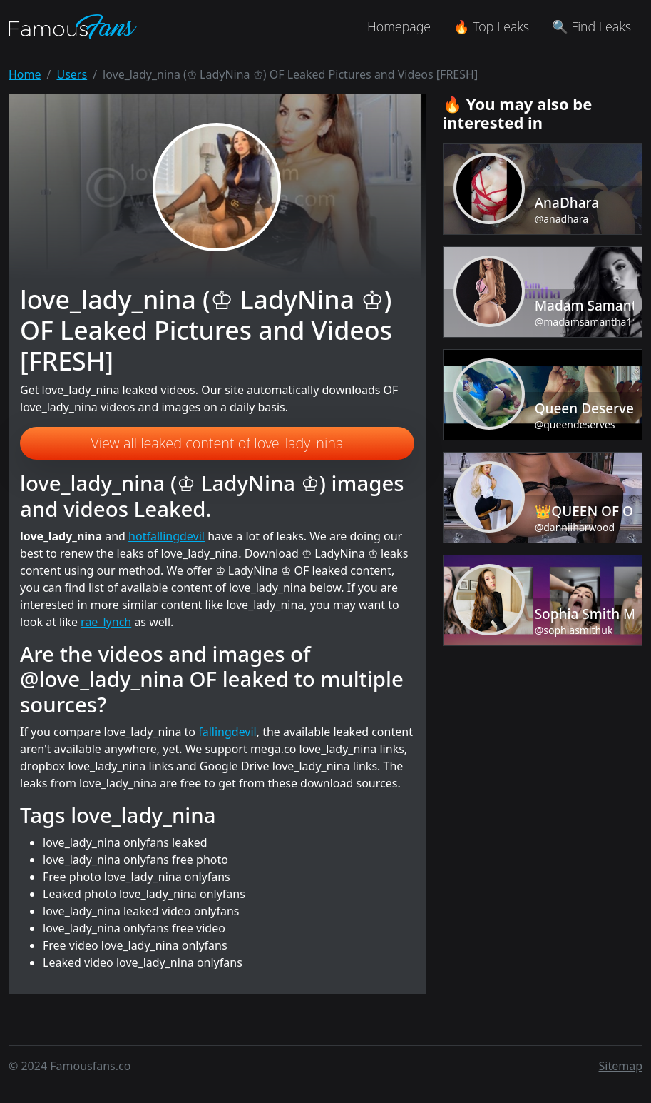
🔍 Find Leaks (591, 26)
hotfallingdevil (166, 536)
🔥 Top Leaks (491, 26)
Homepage (399, 26)
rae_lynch (106, 622)
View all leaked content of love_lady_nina (217, 443)
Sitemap (621, 1066)
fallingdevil (227, 732)
